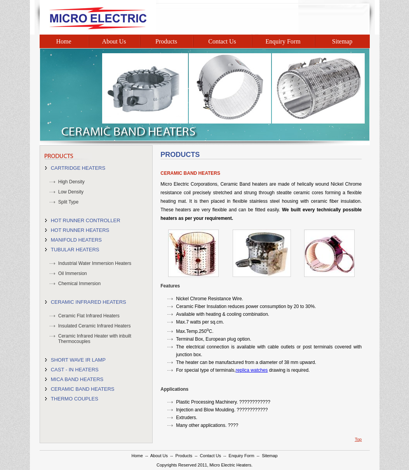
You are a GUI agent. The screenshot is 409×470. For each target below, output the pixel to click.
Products (166, 41)
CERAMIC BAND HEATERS (83, 389)
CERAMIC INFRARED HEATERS (88, 302)
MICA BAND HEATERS (77, 379)
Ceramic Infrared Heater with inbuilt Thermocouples (94, 338)
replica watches (252, 370)
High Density (71, 182)
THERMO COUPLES (74, 399)
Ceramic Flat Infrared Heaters (89, 316)
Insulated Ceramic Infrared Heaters (94, 326)
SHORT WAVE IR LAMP (78, 360)
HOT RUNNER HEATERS (80, 230)
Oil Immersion (72, 273)
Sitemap (342, 41)
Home (63, 41)
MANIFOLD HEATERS (76, 240)
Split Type (68, 202)
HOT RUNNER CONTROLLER (85, 220)
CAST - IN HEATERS (75, 370)
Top (358, 439)
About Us (114, 41)
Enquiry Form (282, 41)
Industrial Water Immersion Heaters (94, 263)
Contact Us (222, 41)
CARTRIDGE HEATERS (78, 168)
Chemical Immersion (79, 283)
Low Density (71, 192)
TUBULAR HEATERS (75, 249)
